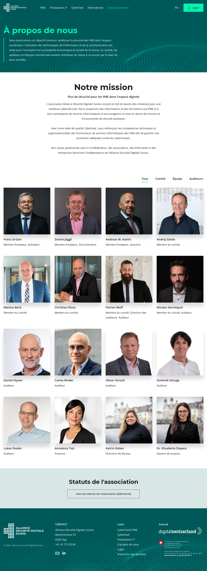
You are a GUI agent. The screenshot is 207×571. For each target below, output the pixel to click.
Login (120, 549)
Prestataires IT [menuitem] (58, 7)
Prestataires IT (126, 539)
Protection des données (131, 554)
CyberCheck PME (127, 530)
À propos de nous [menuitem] (118, 7)
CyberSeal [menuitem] (77, 7)
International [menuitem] (95, 7)
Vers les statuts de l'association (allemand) (103, 494)
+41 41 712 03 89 (65, 544)
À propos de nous (128, 544)
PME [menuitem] (43, 7)
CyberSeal (123, 534)
